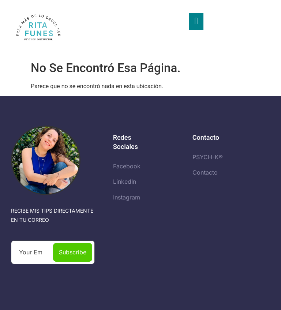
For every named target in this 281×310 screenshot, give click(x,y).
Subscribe (72, 252)
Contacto (205, 172)
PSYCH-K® (207, 157)
